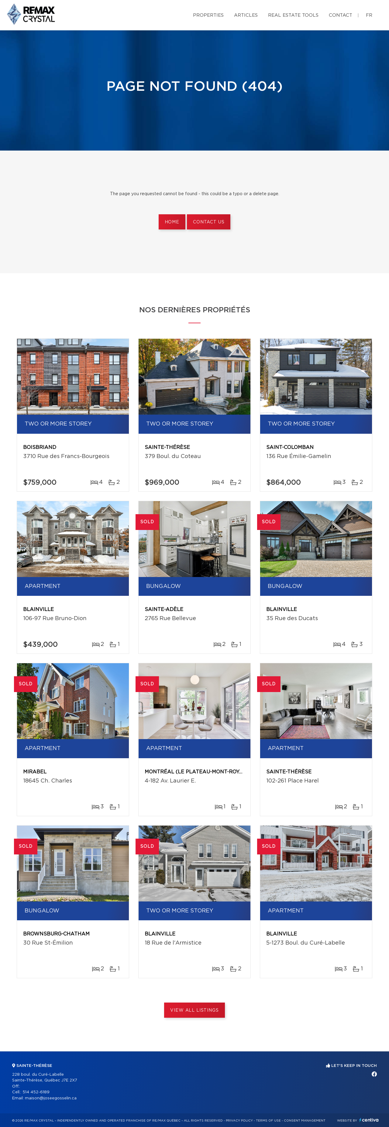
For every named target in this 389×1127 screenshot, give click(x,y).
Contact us (208, 222)
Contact (340, 15)
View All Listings (194, 1010)
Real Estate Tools (293, 15)
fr (369, 15)
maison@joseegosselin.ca (51, 1098)
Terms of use (268, 1120)
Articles (246, 15)
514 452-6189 (36, 1092)
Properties (208, 15)
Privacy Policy (239, 1120)
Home (172, 222)
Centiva (369, 1120)
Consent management (304, 1120)
